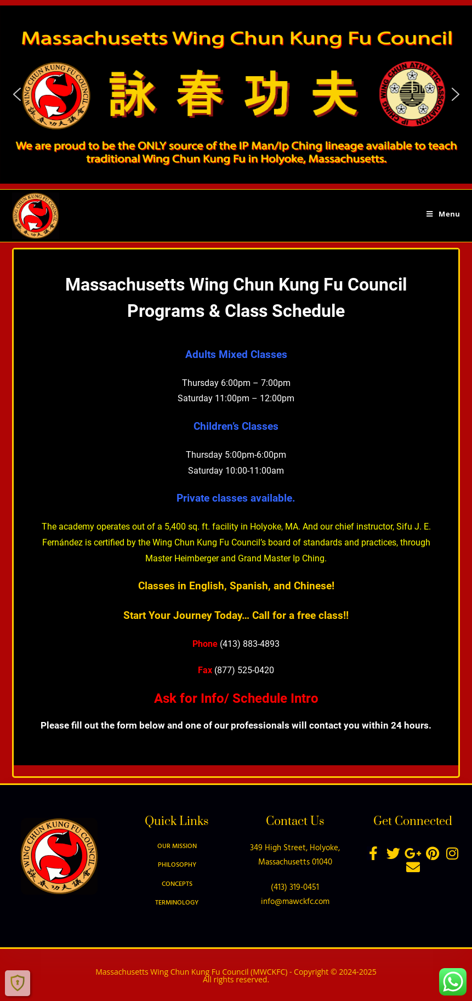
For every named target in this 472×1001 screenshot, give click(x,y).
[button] (16, 94)
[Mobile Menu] (443, 213)
